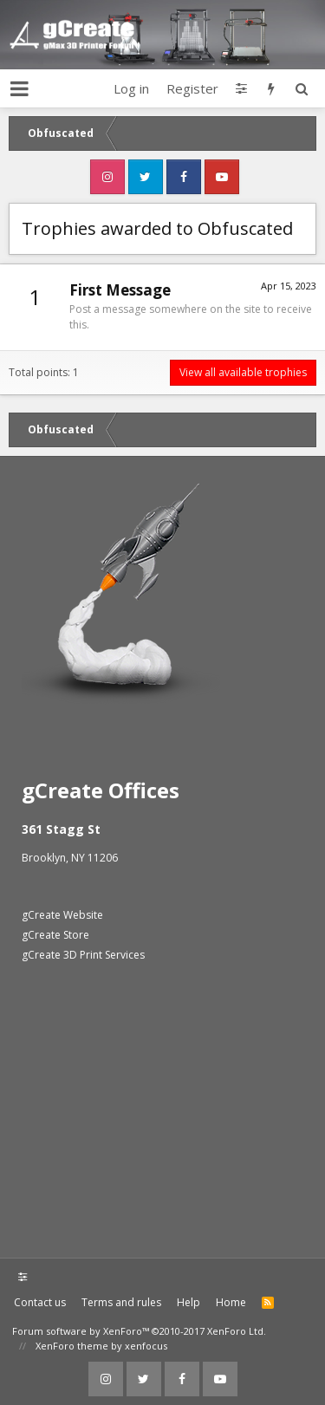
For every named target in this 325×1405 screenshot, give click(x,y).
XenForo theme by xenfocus (101, 1345)
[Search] (301, 88)
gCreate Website (62, 914)
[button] (19, 88)
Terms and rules (121, 1302)
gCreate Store (55, 934)
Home (231, 1302)
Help (188, 1302)
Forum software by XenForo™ (139, 1330)
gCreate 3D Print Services (83, 954)
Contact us (40, 1302)
